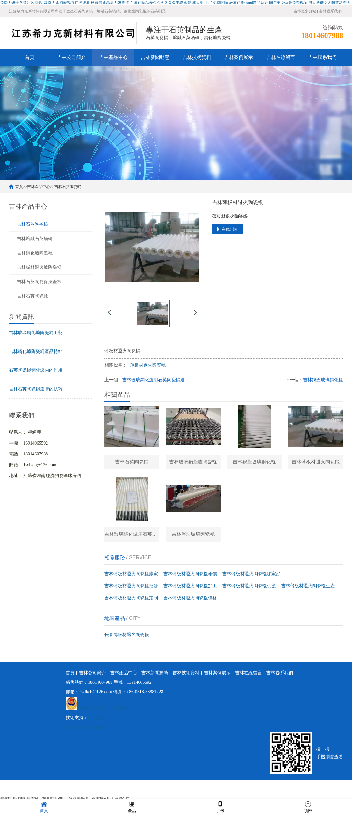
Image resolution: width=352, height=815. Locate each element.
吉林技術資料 (197, 57)
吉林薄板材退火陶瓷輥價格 (190, 600)
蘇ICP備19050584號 (85, 730)
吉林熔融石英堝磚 (35, 238)
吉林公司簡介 (71, 57)
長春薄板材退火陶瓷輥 (126, 637)
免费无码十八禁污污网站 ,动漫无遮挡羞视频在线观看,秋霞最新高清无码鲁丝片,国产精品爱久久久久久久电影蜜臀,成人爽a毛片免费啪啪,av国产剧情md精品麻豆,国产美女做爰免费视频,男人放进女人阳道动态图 (175, 2)
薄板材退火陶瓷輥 (148, 365)
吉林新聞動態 (155, 57)
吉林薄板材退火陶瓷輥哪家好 (251, 576)
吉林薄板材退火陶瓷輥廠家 (131, 576)
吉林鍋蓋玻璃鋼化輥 (323, 379)
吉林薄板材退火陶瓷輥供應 (249, 588)
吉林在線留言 (280, 57)
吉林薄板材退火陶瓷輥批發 (131, 588)
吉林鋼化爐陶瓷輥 (35, 252)
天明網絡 (97, 720)
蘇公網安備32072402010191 (104, 711)
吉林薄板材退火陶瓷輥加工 (190, 588)
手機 (220, 806)
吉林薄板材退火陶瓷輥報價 (190, 576)
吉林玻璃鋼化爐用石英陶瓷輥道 (153, 379)
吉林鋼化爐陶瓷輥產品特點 (35, 351)
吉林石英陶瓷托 (32, 295)
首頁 (29, 57)
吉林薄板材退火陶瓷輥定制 (131, 600)
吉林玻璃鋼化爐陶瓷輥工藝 (35, 332)
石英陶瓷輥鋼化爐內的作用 (35, 370)
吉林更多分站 (304, 11)
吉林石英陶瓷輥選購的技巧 (35, 389)
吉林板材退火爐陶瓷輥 (39, 267)
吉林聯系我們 (330, 11)
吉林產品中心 (113, 57)
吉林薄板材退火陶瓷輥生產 (308, 588)
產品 (132, 806)
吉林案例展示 (238, 57)
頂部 (308, 806)
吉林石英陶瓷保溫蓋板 (39, 281)
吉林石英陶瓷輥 (67, 186)
